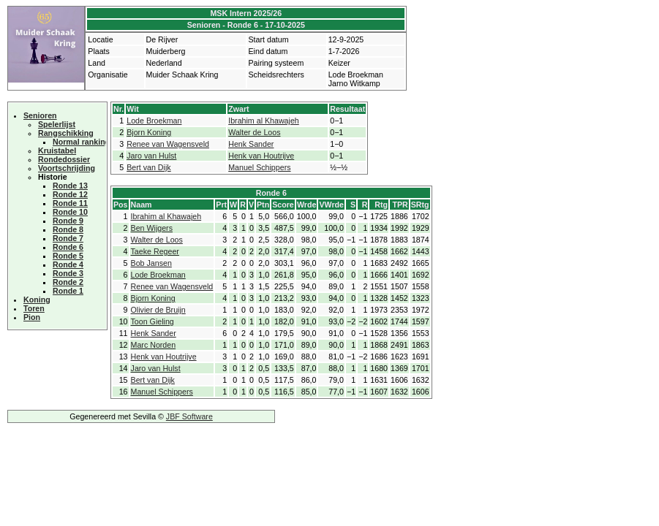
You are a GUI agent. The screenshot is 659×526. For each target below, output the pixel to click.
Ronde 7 (68, 238)
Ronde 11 (70, 203)
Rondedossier (64, 159)
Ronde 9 (68, 220)
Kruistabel (57, 150)
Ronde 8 (68, 229)
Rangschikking (66, 133)
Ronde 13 (70, 185)
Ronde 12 (70, 194)
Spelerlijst (56, 124)
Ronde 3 (68, 273)
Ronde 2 (68, 282)
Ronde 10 (70, 211)
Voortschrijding (66, 168)
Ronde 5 (68, 255)
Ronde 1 (68, 290)
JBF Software (189, 416)
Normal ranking (81, 141)
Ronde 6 (68, 247)
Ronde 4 (68, 264)
